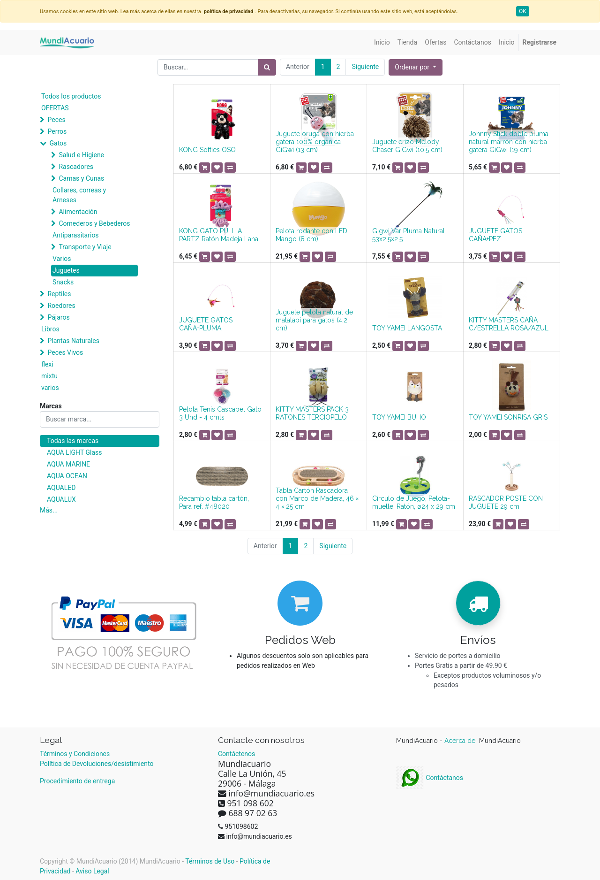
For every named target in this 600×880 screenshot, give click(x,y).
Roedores (61, 305)
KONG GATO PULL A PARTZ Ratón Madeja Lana (218, 235)
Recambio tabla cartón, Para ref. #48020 (214, 502)
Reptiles (59, 294)
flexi (47, 364)
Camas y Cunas (81, 178)
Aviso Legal (92, 871)
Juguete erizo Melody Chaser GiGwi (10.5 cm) (407, 145)
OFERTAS (55, 108)
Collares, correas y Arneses (79, 195)
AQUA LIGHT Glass (74, 452)
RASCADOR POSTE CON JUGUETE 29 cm (506, 502)
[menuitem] (382, 42)
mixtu (49, 376)
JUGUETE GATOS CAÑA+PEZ (495, 235)
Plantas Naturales (73, 340)
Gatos (58, 143)
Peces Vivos (65, 352)
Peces (56, 119)
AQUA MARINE (68, 464)
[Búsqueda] (267, 67)
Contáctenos (236, 754)
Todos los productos (71, 96)
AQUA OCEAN (67, 476)
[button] (415, 67)
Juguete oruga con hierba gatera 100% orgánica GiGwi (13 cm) (315, 141)
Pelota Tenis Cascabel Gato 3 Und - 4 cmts (220, 413)
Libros (50, 329)
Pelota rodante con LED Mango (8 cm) (311, 235)
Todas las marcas (72, 440)
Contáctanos (429, 777)
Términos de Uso (209, 861)
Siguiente (365, 66)
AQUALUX (61, 499)
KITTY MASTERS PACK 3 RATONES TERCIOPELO (312, 413)
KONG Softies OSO (207, 149)
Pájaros (58, 317)
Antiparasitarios (75, 235)
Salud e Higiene (81, 155)
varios (50, 387)
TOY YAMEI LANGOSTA (407, 328)
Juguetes (66, 270)
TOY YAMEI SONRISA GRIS (508, 417)
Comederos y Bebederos (94, 223)
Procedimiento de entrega (77, 781)
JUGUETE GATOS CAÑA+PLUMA (205, 324)
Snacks (63, 282)
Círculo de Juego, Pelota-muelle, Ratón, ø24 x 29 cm (413, 502)
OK (522, 11)
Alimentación (78, 211)
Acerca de (460, 740)
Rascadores (76, 166)
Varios (61, 258)
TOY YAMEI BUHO (399, 417)
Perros (57, 131)
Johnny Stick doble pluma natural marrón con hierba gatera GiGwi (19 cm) (508, 141)
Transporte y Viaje (85, 247)
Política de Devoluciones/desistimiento (96, 763)
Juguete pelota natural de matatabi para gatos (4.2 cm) (314, 320)
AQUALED (61, 487)
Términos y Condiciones (75, 754)
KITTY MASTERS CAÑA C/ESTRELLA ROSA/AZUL (508, 324)
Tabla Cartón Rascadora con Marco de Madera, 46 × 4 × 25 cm (317, 498)
